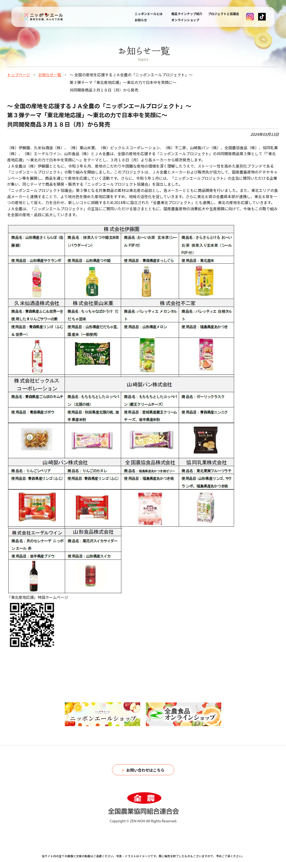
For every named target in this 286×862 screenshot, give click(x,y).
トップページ (18, 74)
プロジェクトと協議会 (223, 13)
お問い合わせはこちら (145, 770)
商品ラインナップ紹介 (186, 13)
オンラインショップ (185, 20)
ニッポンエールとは (149, 13)
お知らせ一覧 (49, 74)
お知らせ (141, 20)
